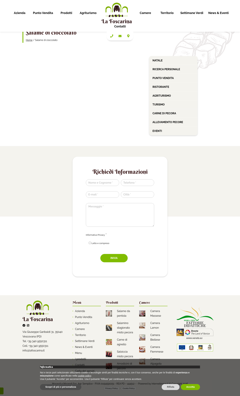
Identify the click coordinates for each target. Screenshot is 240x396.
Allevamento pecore (167, 122)
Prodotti (66, 13)
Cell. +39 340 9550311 (35, 345)
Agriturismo (88, 13)
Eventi (157, 131)
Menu (78, 353)
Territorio (167, 13)
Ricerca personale (166, 69)
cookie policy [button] (84, 375)
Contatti (120, 26)
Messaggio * (96, 206)
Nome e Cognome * (100, 182)
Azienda (19, 13)
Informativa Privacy (95, 235)
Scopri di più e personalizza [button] (60, 387)
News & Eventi (218, 13)
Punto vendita (163, 78)
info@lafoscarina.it (33, 350)
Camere (145, 13)
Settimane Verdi (191, 13)
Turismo (158, 104)
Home (29, 40)
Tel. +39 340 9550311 (34, 341)
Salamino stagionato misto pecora (125, 327)
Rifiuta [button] (170, 387)
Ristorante (160, 86)
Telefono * (129, 182)
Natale (157, 60)
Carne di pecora (164, 113)
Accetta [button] (190, 387)
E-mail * (93, 194)
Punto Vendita (43, 13)
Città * (127, 194)
